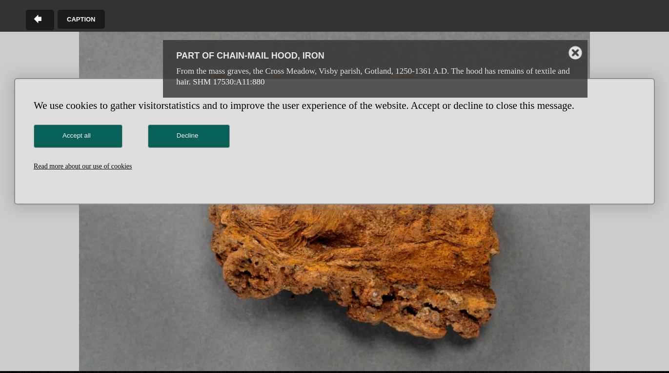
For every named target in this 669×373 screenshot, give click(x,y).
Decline (187, 135)
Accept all (76, 135)
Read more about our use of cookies (83, 166)
